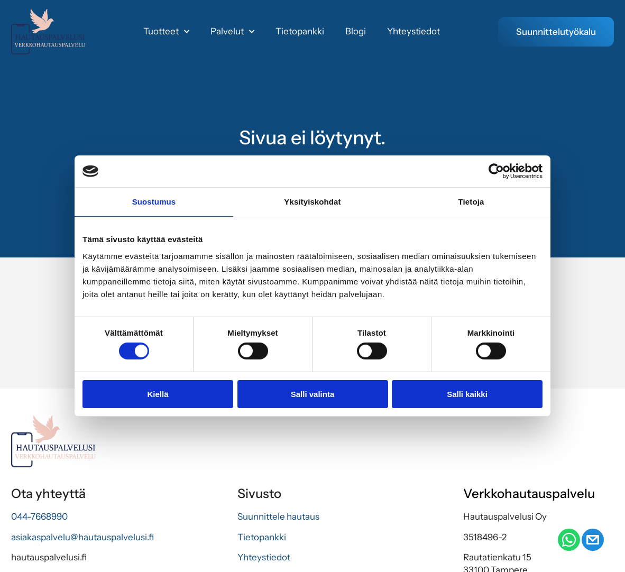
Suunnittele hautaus (278, 516)
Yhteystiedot (413, 31)
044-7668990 (39, 516)
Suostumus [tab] (154, 201)
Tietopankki (299, 31)
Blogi (355, 31)
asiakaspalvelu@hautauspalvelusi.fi (82, 537)
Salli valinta (313, 394)
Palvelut (232, 31)
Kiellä (157, 394)
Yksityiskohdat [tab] (312, 201)
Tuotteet (166, 31)
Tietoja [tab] (471, 201)
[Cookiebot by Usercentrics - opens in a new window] (496, 171)
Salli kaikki (467, 394)
